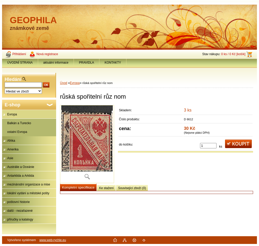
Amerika (13, 149)
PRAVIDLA (86, 62)
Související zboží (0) (132, 188)
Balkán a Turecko (19, 123)
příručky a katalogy (20, 219)
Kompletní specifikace (78, 187)
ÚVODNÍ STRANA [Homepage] (20, 62)
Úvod (63, 83)
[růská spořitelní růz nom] (87, 144)
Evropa (12, 114)
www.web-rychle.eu (52, 240)
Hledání (13, 79)
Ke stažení (106, 188)
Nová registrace (47, 54)
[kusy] (208, 145)
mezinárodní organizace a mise (28, 184)
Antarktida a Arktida (20, 175)
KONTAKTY (113, 62)
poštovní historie (18, 202)
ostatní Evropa (17, 132)
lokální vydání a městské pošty (28, 193)
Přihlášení (19, 54)
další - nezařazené (20, 211)
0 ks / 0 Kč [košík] (233, 54)
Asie (10, 158)
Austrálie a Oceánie (20, 167)
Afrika (11, 140)
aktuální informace (55, 62)
